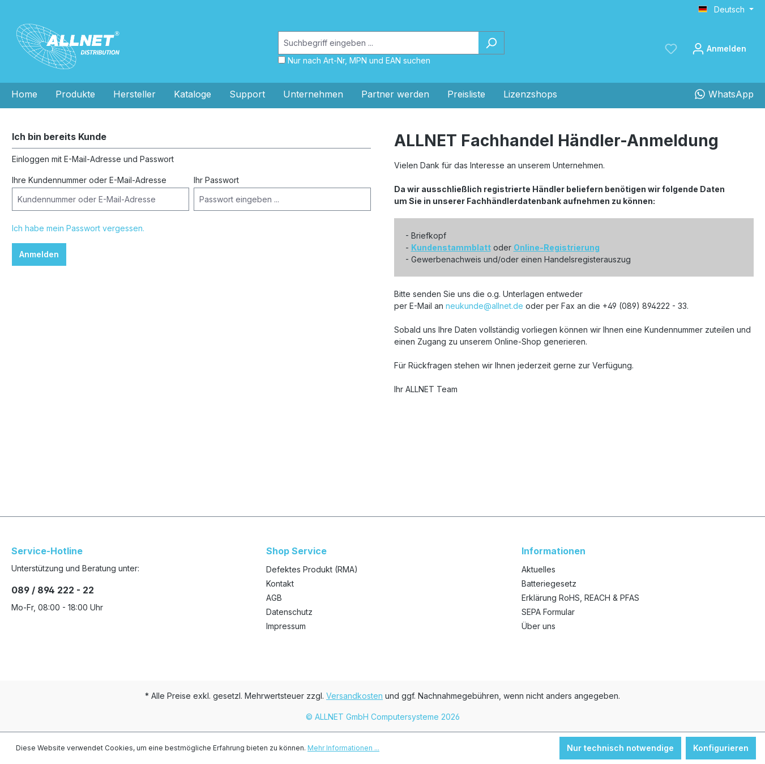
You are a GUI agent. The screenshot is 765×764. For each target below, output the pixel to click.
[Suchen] (491, 42)
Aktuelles (538, 569)
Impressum (286, 626)
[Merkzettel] (671, 48)
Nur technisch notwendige (620, 748)
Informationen (553, 551)
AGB (274, 597)
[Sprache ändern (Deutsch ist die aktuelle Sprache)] (726, 9)
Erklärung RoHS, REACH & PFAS (580, 597)
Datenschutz (289, 612)
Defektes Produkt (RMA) (312, 569)
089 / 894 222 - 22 (52, 590)
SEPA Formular (548, 612)
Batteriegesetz (549, 583)
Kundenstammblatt (451, 247)
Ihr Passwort (216, 180)
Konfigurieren (721, 748)
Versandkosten (354, 696)
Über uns (538, 626)
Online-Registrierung (557, 247)
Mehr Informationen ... (343, 748)
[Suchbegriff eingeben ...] (378, 42)
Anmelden (39, 254)
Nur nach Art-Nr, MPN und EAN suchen (359, 60)
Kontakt (280, 583)
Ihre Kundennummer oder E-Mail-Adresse (89, 180)
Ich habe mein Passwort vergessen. (78, 228)
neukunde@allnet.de (484, 306)
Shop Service (296, 551)
